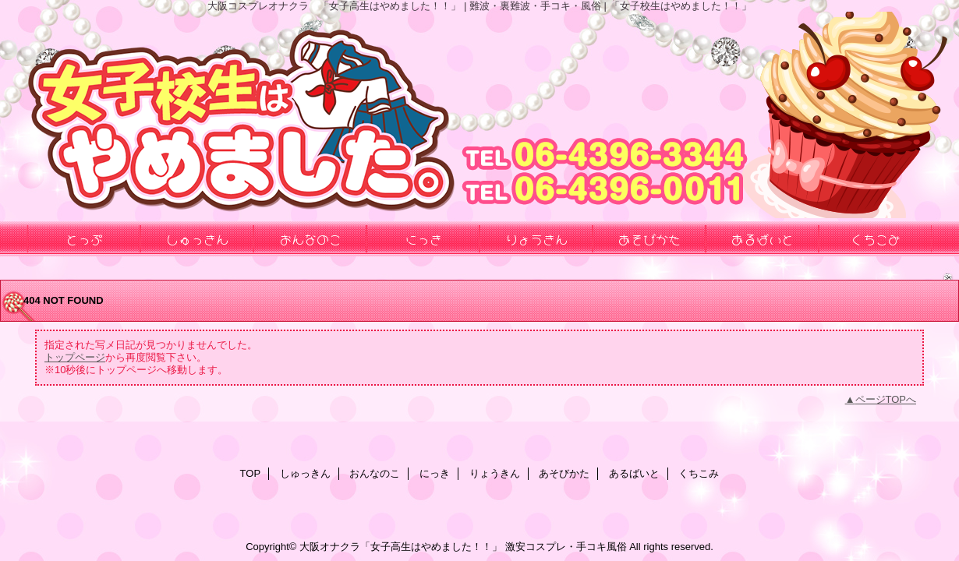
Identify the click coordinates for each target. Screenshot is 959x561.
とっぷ (84, 238)
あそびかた (564, 473)
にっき (434, 473)
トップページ (74, 357)
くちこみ (698, 473)
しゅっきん (305, 473)
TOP (250, 473)
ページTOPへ (886, 399)
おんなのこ (374, 473)
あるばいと (634, 473)
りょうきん (494, 473)
